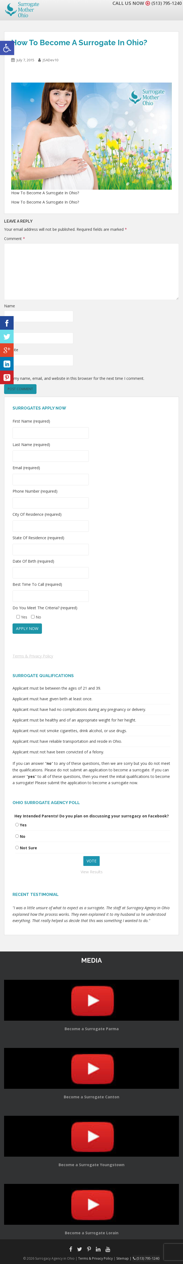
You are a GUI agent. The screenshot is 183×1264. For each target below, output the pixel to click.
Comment (14, 238)
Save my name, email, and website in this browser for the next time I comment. (74, 378)
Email (9, 328)
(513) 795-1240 (165, 3)
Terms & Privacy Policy (33, 656)
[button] (7, 48)
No (22, 836)
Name (9, 305)
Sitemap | (125, 1258)
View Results (92, 871)
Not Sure (28, 847)
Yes (23, 824)
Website (11, 349)
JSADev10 (50, 59)
